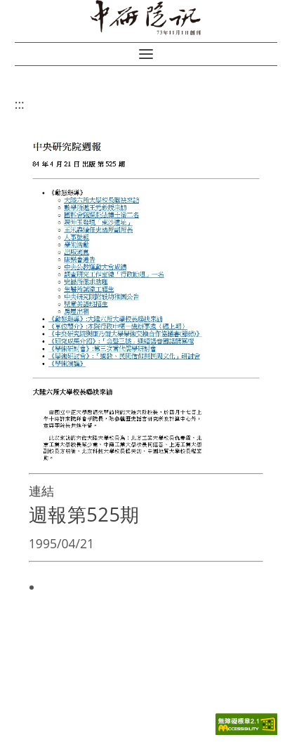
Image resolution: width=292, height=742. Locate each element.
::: (20, 103)
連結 (41, 490)
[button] (146, 54)
